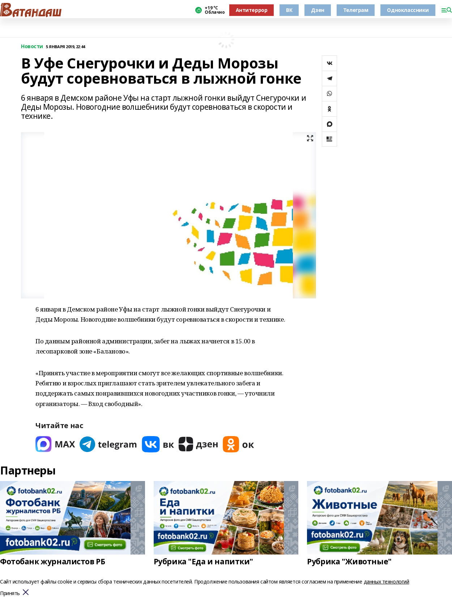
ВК (289, 10)
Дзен (317, 10)
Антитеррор (252, 10)
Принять (10, 593)
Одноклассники (408, 10)
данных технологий (386, 581)
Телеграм (355, 10)
